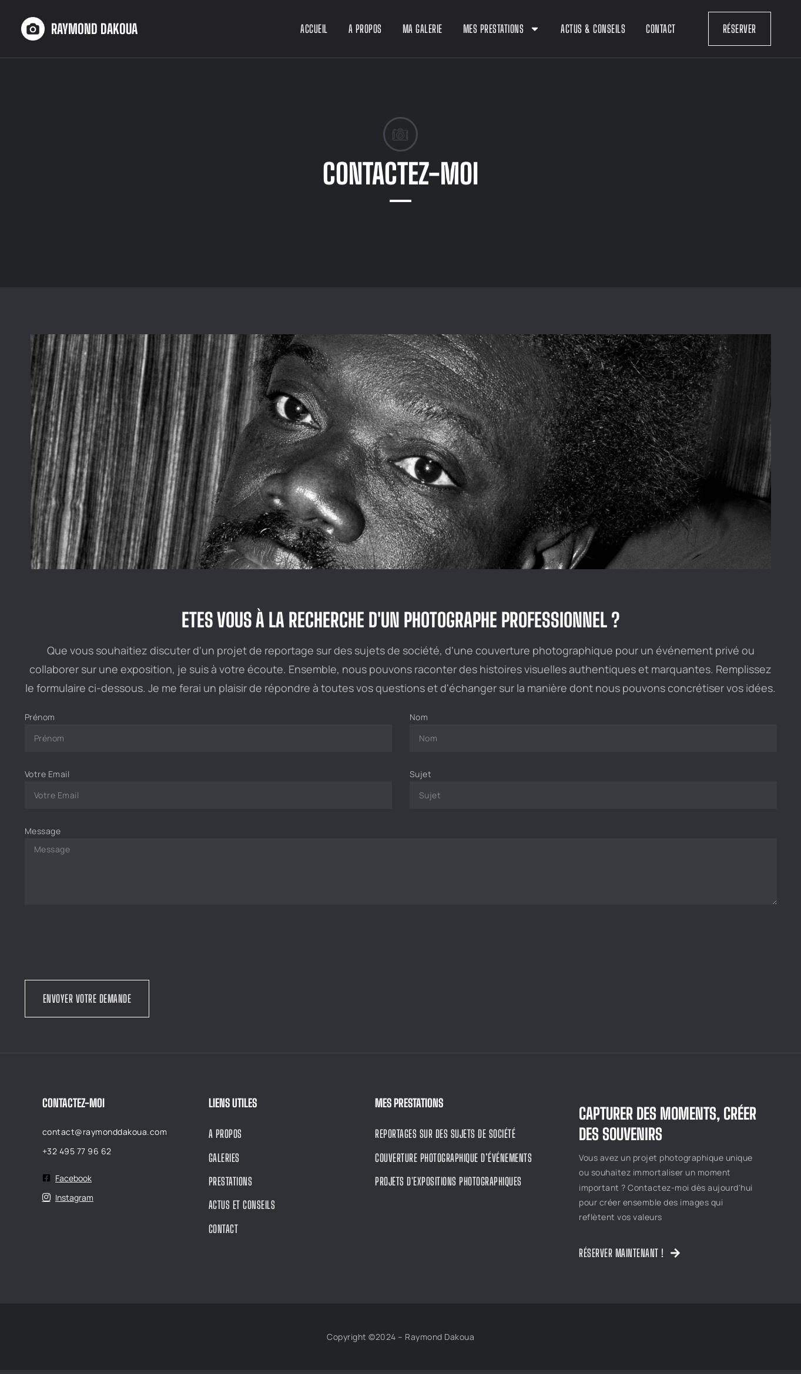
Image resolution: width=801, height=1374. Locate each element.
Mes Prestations (502, 29)
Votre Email (47, 778)
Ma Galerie (423, 28)
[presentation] (114, 946)
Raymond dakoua (94, 29)
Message (43, 835)
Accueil (314, 28)
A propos (365, 28)
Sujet (421, 778)
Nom (419, 721)
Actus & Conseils (593, 28)
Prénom (40, 721)
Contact (661, 28)
